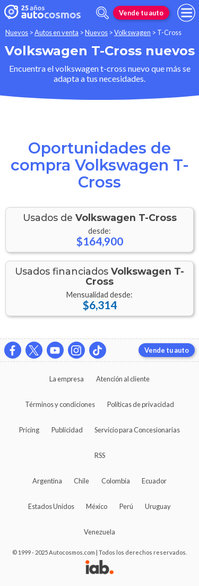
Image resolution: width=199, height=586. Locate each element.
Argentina (47, 481)
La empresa (66, 379)
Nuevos (16, 32)
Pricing (29, 430)
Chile (81, 481)
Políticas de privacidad (140, 404)
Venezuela (99, 532)
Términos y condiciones (60, 404)
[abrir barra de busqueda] (102, 13)
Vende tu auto (141, 13)
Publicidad (67, 430)
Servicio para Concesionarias (137, 430)
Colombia (115, 481)
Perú (126, 506)
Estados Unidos (51, 506)
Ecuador (154, 481)
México (96, 506)
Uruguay (158, 506)
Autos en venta (56, 32)
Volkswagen (132, 32)
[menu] (186, 13)
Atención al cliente (123, 379)
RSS (99, 455)
